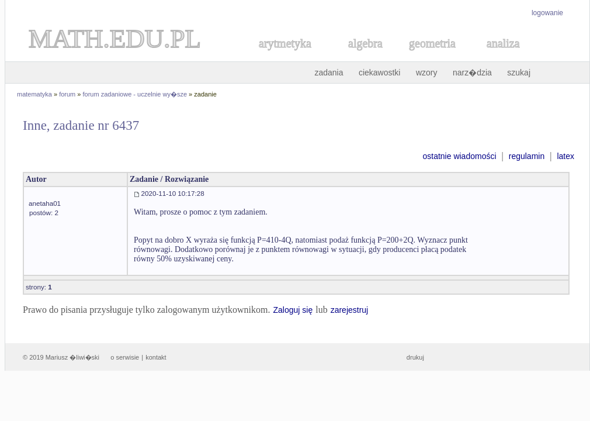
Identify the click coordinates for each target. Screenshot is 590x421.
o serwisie (124, 357)
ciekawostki (380, 72)
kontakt (155, 357)
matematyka (34, 94)
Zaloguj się (293, 310)
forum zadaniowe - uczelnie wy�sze (135, 94)
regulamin (526, 156)
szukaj (518, 72)
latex (565, 156)
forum (67, 94)
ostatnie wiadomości (459, 156)
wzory (427, 72)
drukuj (415, 357)
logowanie (547, 13)
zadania (328, 72)
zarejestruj (350, 310)
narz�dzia (472, 72)
